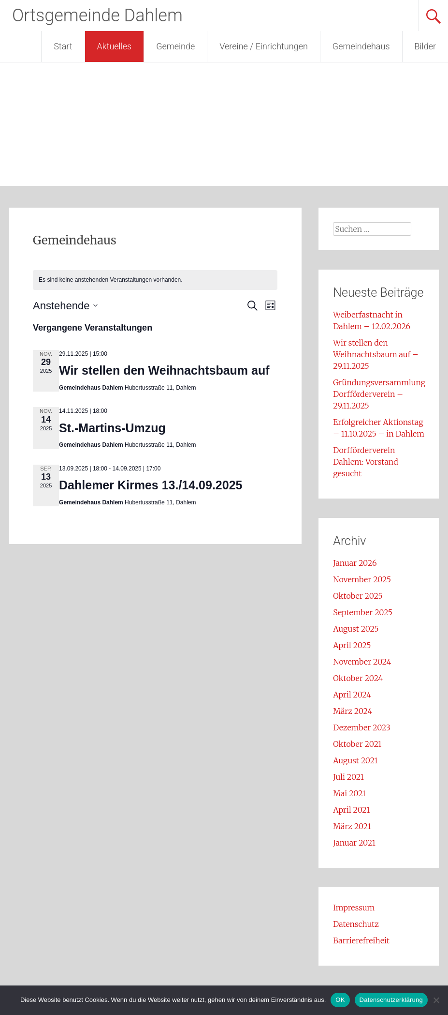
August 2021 (355, 760)
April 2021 (351, 810)
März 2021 (352, 826)
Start (63, 46)
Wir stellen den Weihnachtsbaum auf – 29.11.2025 (376, 354)
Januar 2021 (354, 843)
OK (340, 999)
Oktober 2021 (357, 744)
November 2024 (362, 662)
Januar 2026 (354, 563)
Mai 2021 (349, 793)
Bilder (425, 46)
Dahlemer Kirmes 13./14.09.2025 (150, 485)
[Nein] (436, 1000)
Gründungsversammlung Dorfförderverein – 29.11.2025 (379, 394)
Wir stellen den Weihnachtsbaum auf (164, 370)
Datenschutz (356, 924)
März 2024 (352, 711)
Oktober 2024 (358, 678)
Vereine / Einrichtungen (263, 46)
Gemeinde (175, 46)
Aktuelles (114, 46)
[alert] (155, 280)
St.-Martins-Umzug (112, 428)
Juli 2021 (348, 777)
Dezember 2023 (361, 727)
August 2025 (355, 629)
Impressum (354, 907)
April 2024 (352, 694)
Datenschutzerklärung (391, 999)
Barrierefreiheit (361, 940)
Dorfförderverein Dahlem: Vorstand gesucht (365, 461)
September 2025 (362, 612)
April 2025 (352, 645)
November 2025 (362, 579)
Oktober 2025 (357, 596)
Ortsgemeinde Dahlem (97, 15)
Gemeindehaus (361, 46)
